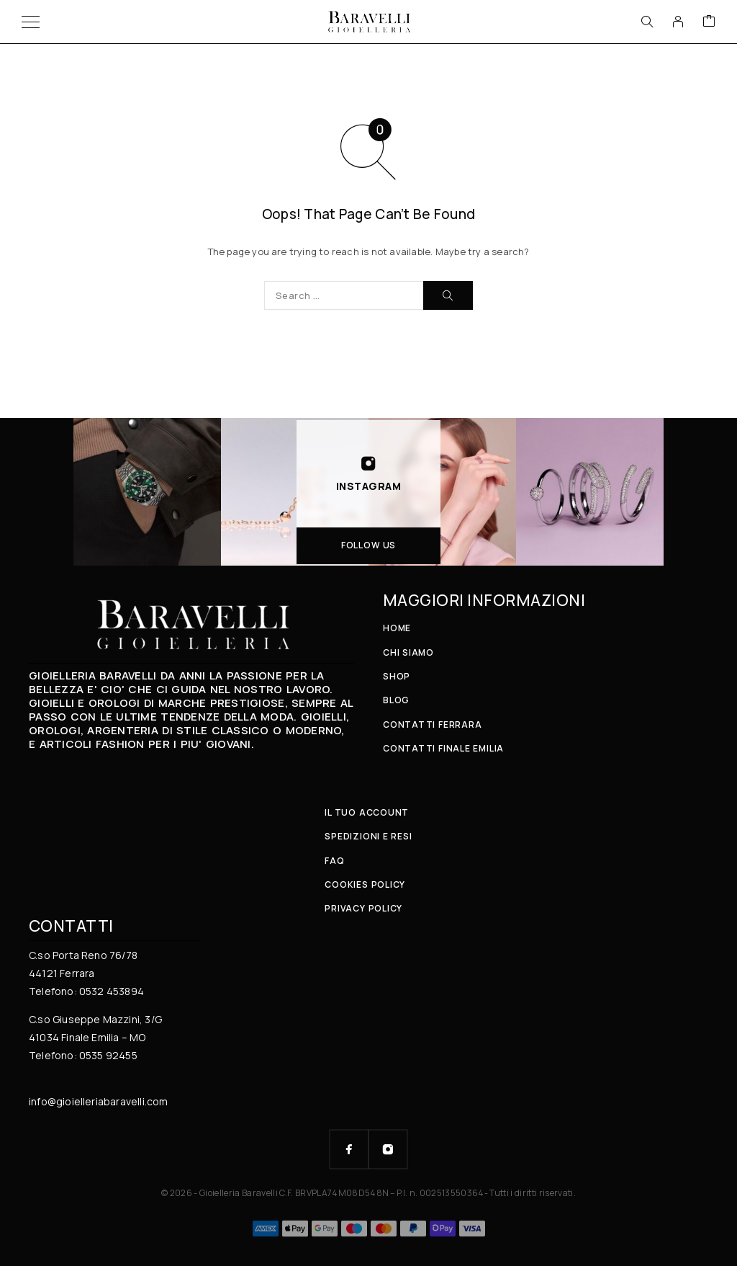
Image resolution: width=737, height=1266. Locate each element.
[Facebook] (349, 1149)
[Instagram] (387, 1149)
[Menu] (30, 21)
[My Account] (678, 21)
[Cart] (708, 21)
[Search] (647, 21)
